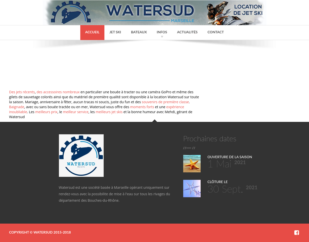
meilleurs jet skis (109, 111)
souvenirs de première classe (165, 101)
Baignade (16, 106)
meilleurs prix (46, 111)
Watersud (43, 232)
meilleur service (75, 111)
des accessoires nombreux (58, 92)
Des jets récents (22, 92)
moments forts (142, 106)
